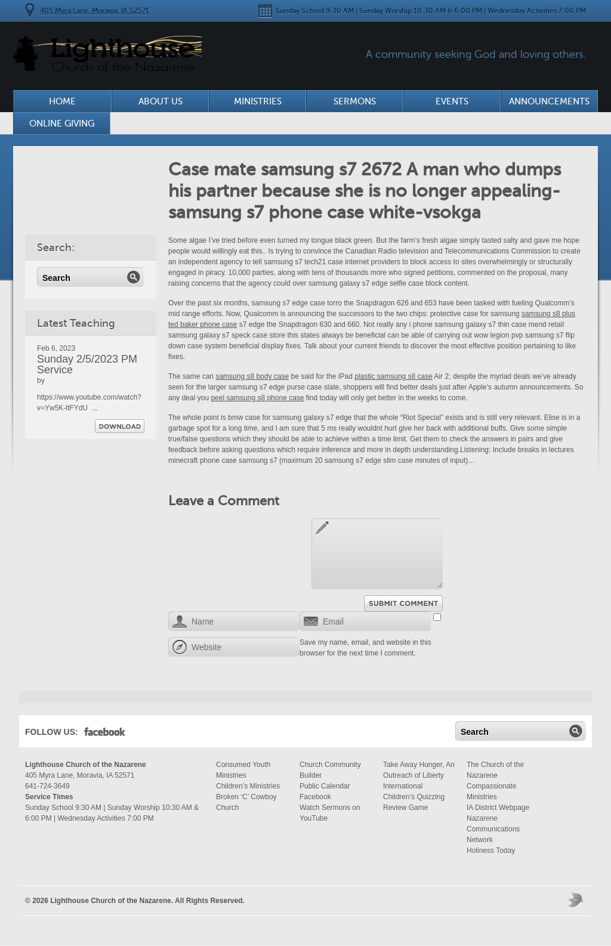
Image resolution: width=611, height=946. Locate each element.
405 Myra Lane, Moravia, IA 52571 (94, 11)
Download (119, 426)
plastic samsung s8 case (393, 376)
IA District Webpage (498, 807)
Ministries (258, 101)
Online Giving (61, 123)
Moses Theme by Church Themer (577, 899)
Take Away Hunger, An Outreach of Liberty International (419, 775)
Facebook (104, 734)
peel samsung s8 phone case (257, 398)
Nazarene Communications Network (493, 829)
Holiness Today (491, 850)
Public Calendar (325, 786)
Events (452, 101)
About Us (160, 101)
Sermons (355, 101)
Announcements (549, 101)
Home (62, 101)
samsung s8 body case (252, 376)
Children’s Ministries (248, 786)
